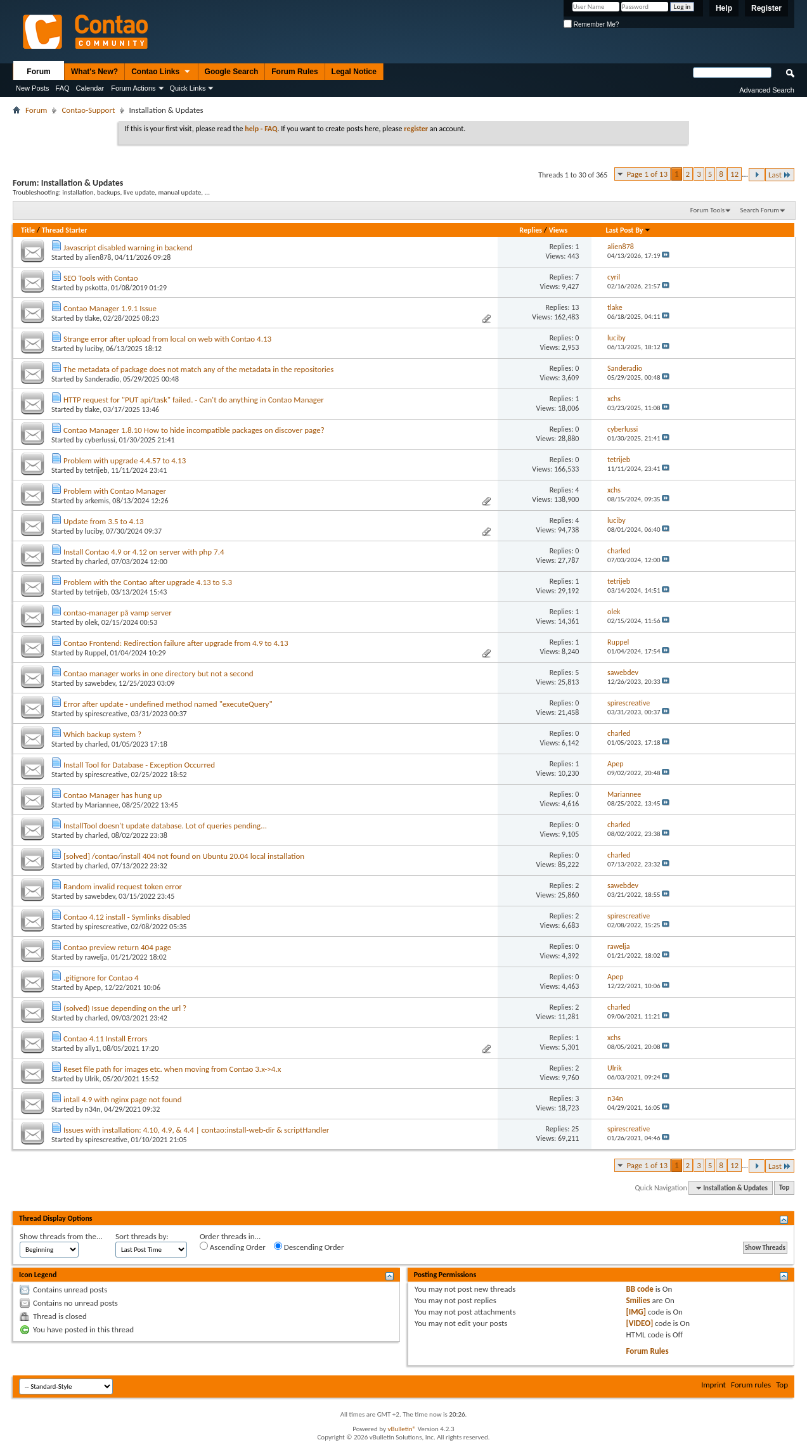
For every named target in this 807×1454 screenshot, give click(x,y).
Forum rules (751, 1384)
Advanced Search (766, 90)
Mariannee (102, 805)
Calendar (90, 88)
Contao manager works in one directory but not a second (158, 673)
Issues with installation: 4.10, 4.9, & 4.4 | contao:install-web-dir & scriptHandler (196, 1130)
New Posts (32, 88)
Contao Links (161, 72)
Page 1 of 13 (647, 174)
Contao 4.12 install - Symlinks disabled (127, 917)
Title (28, 230)
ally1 (92, 1048)
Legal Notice (354, 71)
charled (96, 561)
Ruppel (96, 652)
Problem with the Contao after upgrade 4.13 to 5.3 (147, 582)
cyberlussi (100, 439)
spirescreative (106, 713)
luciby (94, 348)
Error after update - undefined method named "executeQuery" (168, 704)
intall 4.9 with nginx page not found (122, 1099)
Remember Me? (591, 24)
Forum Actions (133, 88)
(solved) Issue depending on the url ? (124, 1008)
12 (734, 174)
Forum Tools (707, 210)
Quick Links (188, 88)
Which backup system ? (102, 734)
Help (724, 8)
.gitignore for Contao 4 (101, 977)
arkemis (97, 500)
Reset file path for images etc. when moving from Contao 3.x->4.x (172, 1069)
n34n (93, 1109)
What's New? (94, 71)
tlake (92, 318)
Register (766, 8)
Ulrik (92, 1078)
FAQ (63, 88)
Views (558, 230)
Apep (93, 987)
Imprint (713, 1384)
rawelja (96, 957)
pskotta (96, 287)
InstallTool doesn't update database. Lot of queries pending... (165, 825)
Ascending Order (233, 1247)
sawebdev (100, 683)
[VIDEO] (639, 1323)
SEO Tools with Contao (100, 278)
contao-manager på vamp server (117, 612)
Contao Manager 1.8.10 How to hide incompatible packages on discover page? (194, 430)
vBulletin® (401, 1429)
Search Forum (760, 210)
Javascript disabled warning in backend (128, 247)
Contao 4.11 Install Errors (105, 1038)
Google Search (232, 71)
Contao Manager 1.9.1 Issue (110, 308)
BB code (639, 1289)
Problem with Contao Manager (114, 491)
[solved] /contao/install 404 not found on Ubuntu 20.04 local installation (183, 856)
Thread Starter (64, 230)
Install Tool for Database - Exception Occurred (139, 764)
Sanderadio (102, 379)
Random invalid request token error (122, 886)
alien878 (98, 257)
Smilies (638, 1300)
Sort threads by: (142, 1236)
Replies (530, 230)
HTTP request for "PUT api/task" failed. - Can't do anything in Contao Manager (193, 399)
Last (779, 174)
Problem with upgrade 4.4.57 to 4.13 (124, 460)
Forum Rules (294, 71)
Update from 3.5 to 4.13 (103, 521)
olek (91, 622)
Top (784, 1188)
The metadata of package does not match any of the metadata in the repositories (198, 369)
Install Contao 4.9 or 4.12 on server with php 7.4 (143, 552)
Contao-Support (88, 110)
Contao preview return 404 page (117, 947)
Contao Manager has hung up (112, 795)
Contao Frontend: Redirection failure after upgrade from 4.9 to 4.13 (175, 643)
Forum (38, 71)
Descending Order (309, 1247)
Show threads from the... (61, 1236)
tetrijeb (96, 470)
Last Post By (628, 230)
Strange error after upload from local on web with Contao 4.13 (167, 339)
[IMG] (636, 1311)
